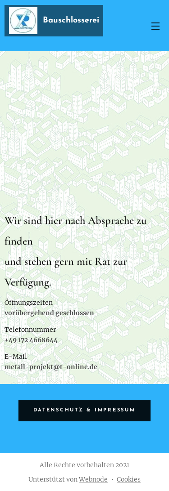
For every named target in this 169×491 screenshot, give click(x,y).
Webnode (93, 479)
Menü (155, 26)
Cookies (129, 479)
